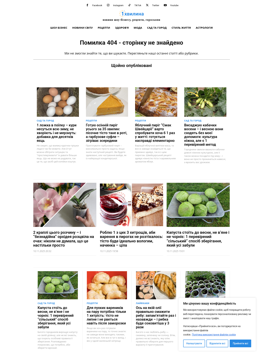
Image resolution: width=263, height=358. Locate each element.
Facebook (97, 5)
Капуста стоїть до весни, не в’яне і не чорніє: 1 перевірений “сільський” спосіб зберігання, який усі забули (198, 238)
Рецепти (91, 121)
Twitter (155, 5)
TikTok (137, 5)
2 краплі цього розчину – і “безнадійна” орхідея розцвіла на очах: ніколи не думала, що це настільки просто (63, 238)
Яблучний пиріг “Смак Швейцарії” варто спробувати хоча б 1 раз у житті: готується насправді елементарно (155, 133)
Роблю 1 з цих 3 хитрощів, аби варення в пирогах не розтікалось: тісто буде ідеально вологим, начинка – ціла (131, 238)
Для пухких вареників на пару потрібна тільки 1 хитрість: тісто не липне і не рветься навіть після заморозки (106, 315)
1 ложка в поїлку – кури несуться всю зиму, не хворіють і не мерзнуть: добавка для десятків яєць (57, 133)
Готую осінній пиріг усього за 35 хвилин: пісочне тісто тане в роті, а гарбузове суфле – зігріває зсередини (106, 133)
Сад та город (45, 121)
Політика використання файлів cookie (214, 334)
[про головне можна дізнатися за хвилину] (131, 15)
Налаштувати (194, 343)
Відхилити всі (217, 343)
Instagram (118, 5)
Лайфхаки (142, 303)
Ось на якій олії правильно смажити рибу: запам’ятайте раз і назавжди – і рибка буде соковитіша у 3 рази (156, 317)
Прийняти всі (240, 343)
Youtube (174, 5)
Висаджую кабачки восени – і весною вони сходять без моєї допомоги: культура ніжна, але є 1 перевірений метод (203, 135)
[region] (217, 324)
